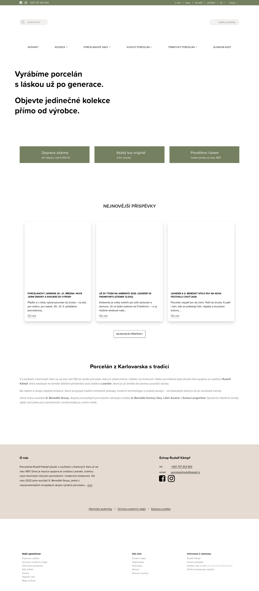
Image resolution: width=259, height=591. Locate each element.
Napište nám (28, 574)
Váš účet (136, 551)
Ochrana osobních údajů (132, 507)
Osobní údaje (139, 555)
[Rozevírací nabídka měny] (222, 2)
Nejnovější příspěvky (129, 334)
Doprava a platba (160, 507)
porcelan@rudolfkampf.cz (185, 472)
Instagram (171, 479)
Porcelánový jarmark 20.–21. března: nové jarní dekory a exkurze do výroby (58, 295)
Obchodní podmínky (100, 507)
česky (232, 2)
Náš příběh (27, 567)
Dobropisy (137, 563)
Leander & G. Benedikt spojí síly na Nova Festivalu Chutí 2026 (199, 295)
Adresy (135, 567)
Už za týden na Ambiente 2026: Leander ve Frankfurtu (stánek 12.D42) (128, 295)
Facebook (162, 479)
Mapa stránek (29, 578)
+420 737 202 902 (39, 2)
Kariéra (25, 570)
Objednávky (138, 559)
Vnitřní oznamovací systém (200, 567)
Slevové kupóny (140, 570)
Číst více (32, 315)
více (89, 485)
